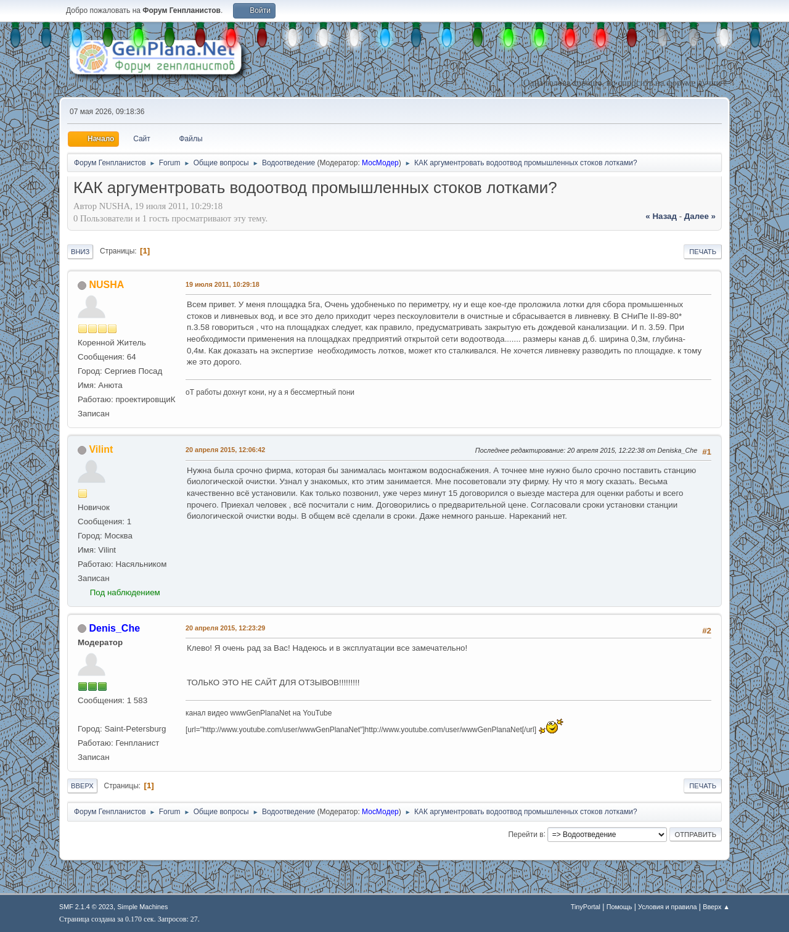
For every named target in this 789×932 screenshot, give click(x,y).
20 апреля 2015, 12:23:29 (225, 628)
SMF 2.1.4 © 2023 (86, 906)
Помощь (619, 906)
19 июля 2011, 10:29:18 (223, 284)
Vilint (101, 449)
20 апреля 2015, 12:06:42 (225, 449)
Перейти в (525, 834)
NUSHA (106, 284)
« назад (661, 216)
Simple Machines (142, 906)
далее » (700, 216)
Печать (702, 251)
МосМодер (380, 163)
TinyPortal (585, 906)
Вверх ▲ (716, 906)
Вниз (80, 251)
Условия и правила (667, 906)
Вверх (82, 786)
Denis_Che (114, 628)
